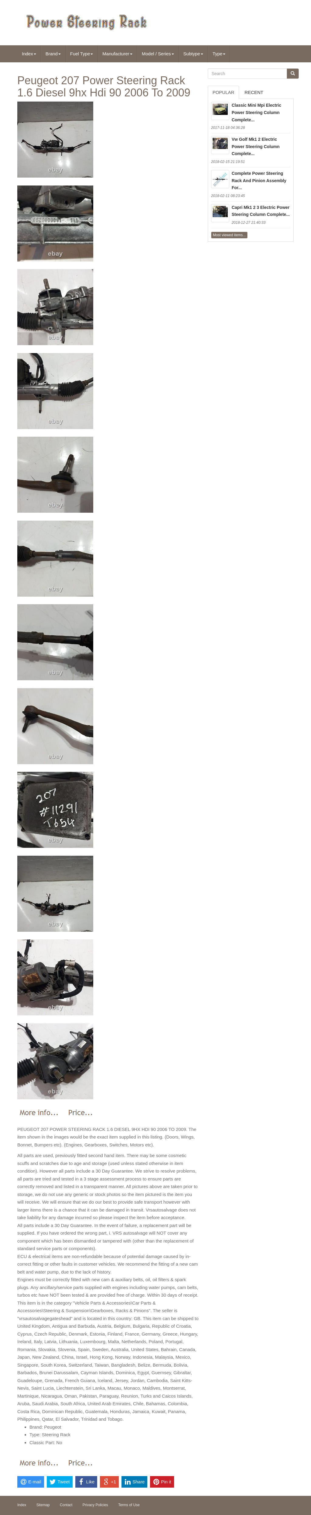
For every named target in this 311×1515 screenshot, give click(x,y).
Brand (53, 53)
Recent (253, 92)
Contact (66, 1505)
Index (29, 53)
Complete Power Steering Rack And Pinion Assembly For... (259, 180)
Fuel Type (81, 53)
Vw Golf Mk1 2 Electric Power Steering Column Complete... (256, 146)
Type (219, 53)
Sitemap (43, 1505)
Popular (223, 92)
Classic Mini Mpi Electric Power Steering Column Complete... (256, 112)
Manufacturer (117, 53)
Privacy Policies (95, 1505)
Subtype (193, 53)
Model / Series (158, 53)
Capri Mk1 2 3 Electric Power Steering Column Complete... (261, 211)
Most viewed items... (229, 235)
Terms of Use (129, 1505)
